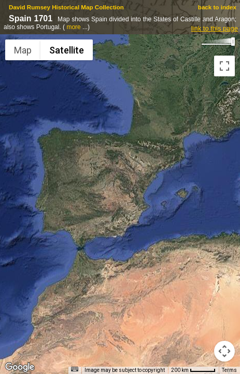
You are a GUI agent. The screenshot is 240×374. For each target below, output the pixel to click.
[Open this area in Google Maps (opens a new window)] (20, 367)
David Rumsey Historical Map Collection (66, 7)
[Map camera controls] (224, 351)
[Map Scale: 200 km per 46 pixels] (193, 370)
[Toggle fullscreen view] (224, 66)
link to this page (214, 28)
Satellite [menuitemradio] (66, 50)
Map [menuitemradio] (23, 50)
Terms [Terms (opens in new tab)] (229, 370)
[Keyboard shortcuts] (74, 369)
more (73, 27)
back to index (217, 7)
